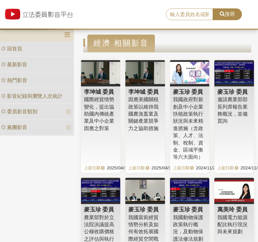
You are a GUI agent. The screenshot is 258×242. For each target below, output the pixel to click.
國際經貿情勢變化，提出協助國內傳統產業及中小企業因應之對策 (99, 113)
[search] (189, 14)
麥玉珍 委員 (188, 92)
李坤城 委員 (99, 92)
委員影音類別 (19, 111)
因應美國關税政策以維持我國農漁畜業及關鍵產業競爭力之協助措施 (143, 113)
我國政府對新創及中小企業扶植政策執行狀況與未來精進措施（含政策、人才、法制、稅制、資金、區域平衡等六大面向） (188, 128)
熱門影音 (14, 80)
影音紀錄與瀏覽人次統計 (31, 96)
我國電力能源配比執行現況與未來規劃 (232, 224)
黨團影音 (14, 127)
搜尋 (227, 14)
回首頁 (11, 48)
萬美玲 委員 (232, 209)
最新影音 (14, 64)
